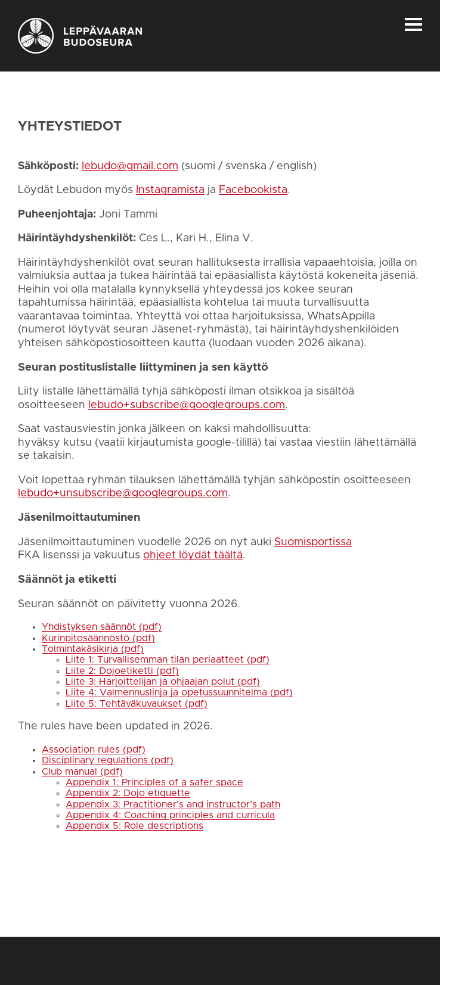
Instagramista (170, 190)
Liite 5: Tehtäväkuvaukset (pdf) (137, 704)
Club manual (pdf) (82, 771)
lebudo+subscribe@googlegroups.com (186, 405)
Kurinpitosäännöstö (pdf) (98, 638)
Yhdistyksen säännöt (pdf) (102, 627)
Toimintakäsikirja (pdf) (93, 649)
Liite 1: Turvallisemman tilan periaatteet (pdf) (168, 659)
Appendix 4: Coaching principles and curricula (170, 815)
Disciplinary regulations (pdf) (108, 760)
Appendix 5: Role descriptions (134, 826)
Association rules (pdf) (93, 749)
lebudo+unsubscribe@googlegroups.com (123, 493)
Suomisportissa (313, 542)
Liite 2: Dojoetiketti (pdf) (122, 671)
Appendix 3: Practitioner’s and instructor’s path (173, 804)
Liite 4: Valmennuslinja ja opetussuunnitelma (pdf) (179, 692)
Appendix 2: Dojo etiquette (128, 793)
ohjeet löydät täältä (193, 555)
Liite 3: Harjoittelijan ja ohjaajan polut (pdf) (163, 681)
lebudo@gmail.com (130, 166)
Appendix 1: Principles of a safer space (154, 782)
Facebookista (253, 190)
